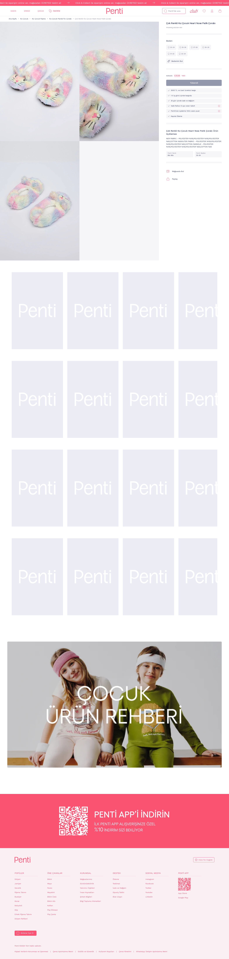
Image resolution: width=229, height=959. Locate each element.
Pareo (49, 888)
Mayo (49, 884)
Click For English (205, 860)
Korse (17, 901)
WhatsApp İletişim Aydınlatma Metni (151, 952)
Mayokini (51, 892)
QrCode (184, 884)
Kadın (13, 11)
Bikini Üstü (51, 897)
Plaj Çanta (51, 914)
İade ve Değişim (119, 888)
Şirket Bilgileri (86, 897)
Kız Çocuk (24, 19)
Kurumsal (85, 873)
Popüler (19, 873)
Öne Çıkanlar (54, 873)
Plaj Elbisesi (52, 910)
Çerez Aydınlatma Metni (63, 952)
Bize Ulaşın (117, 897)
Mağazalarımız (86, 879)
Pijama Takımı (20, 892)
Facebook (149, 884)
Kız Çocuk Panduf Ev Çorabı (60, 19)
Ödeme (116, 879)
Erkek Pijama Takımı (23, 914)
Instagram (149, 879)
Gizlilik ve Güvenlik (86, 952)
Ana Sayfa (13, 19)
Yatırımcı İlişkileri (87, 888)
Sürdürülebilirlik (87, 884)
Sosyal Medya (153, 873)
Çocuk (41, 11)
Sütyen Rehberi (21, 919)
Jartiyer (18, 884)
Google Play (183, 898)
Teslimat (116, 884)
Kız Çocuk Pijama (39, 19)
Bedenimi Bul (175, 61)
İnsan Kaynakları (87, 892)
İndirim (56, 11)
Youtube (148, 892)
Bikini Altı (51, 901)
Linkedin (149, 897)
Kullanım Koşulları (106, 952)
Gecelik (18, 888)
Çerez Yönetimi (125, 952)
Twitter (148, 888)
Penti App (183, 873)
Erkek (27, 11)
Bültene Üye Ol (27, 933)
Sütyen (17, 879)
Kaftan (50, 906)
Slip (16, 910)
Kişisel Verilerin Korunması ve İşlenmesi (31, 952)
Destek (117, 873)
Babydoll (18, 906)
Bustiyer (18, 897)
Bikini (49, 879)
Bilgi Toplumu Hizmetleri (90, 901)
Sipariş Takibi (118, 892)
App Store (182, 893)
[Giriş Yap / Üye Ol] (212, 11)
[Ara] (165, 11)
